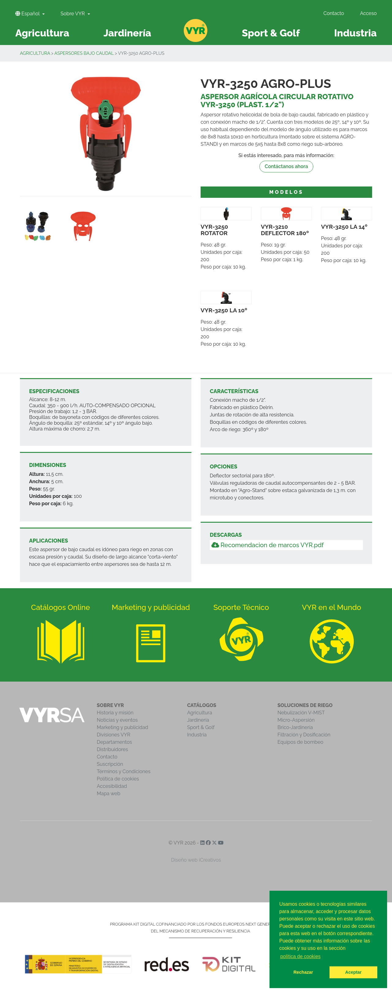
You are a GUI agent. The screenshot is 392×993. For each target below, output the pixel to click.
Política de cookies (118, 779)
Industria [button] (355, 33)
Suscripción (110, 764)
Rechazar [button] (303, 972)
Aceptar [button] (353, 972)
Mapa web (108, 793)
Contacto (333, 13)
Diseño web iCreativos (196, 860)
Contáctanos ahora (286, 166)
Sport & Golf (201, 727)
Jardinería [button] (127, 33)
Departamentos (114, 742)
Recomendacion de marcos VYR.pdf (267, 545)
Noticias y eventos (117, 720)
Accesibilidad (112, 786)
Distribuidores (112, 749)
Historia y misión (115, 713)
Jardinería (198, 720)
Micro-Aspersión (296, 720)
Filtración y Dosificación (303, 735)
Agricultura (35, 53)
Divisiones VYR (113, 735)
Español (28, 14)
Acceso (368, 13)
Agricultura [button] (42, 33)
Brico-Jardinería (295, 727)
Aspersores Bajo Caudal (84, 53)
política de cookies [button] (300, 956)
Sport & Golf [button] (271, 33)
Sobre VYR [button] (73, 14)
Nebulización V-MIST (301, 713)
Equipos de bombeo (300, 742)
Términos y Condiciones (123, 771)
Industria (197, 735)
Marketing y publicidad (122, 727)
